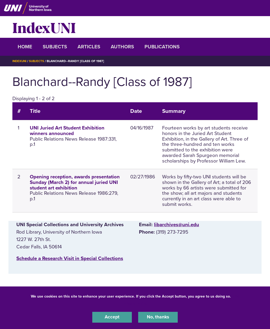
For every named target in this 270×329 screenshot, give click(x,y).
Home (25, 47)
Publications (162, 47)
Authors (122, 47)
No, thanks (158, 317)
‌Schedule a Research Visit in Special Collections (69, 258)
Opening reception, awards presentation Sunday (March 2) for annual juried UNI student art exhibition (75, 182)
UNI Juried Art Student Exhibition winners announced (67, 130)
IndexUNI (44, 27)
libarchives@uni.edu (176, 225)
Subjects (55, 47)
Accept (112, 317)
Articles (89, 47)
